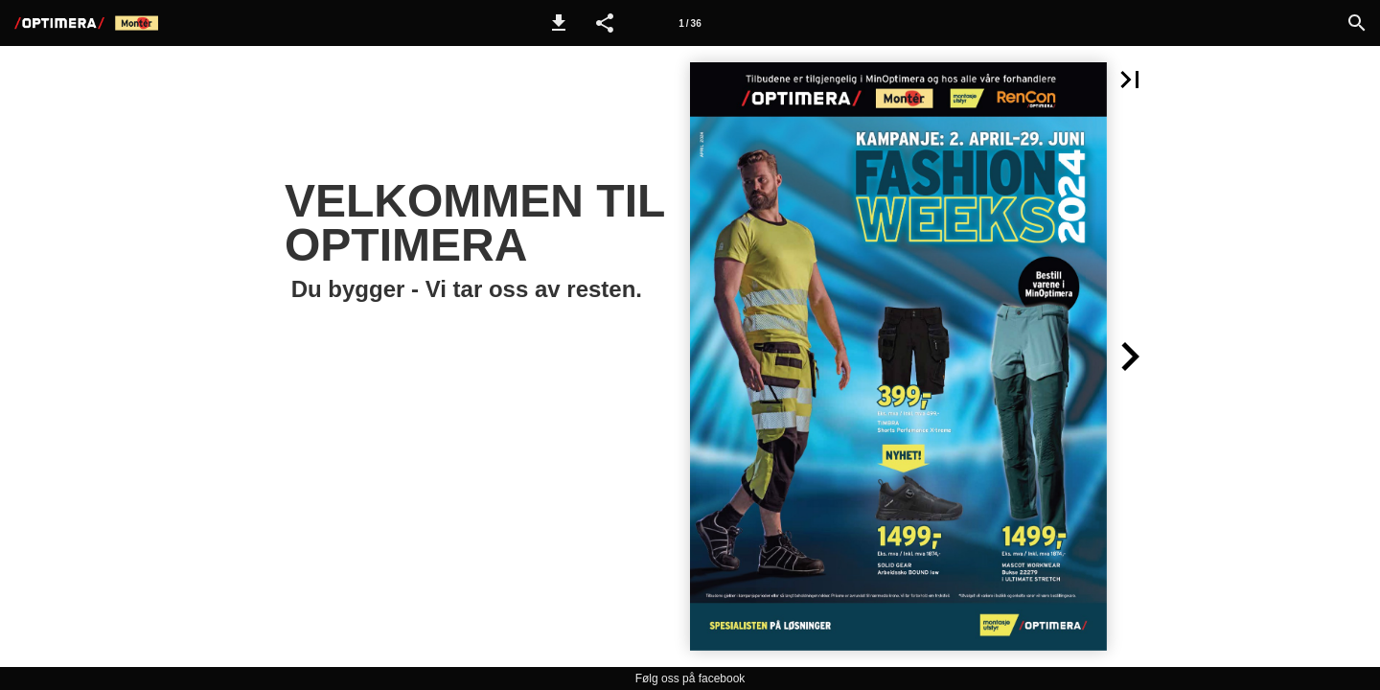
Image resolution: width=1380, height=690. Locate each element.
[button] (559, 23)
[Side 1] (690, 23)
